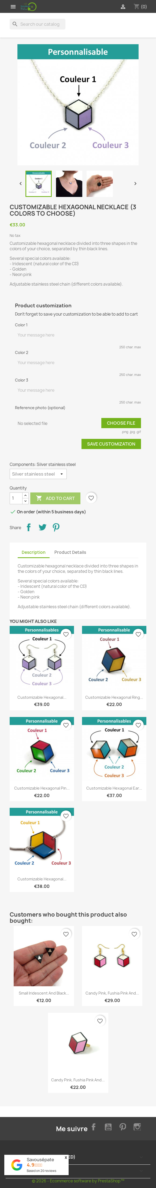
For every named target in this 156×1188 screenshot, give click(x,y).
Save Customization (111, 444)
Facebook (92, 1126)
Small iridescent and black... (44, 993)
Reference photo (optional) (40, 407)
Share (28, 527)
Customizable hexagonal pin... (42, 788)
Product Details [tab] (70, 552)
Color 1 (21, 324)
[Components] (38, 474)
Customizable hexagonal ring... (114, 697)
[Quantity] (16, 498)
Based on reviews (41, 1171)
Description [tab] (34, 552)
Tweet (42, 527)
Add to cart (55, 498)
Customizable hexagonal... (41, 697)
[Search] (37, 24)
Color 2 (21, 352)
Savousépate (40, 1160)
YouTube (107, 1126)
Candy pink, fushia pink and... (112, 993)
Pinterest (56, 527)
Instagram (136, 1126)
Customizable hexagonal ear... (114, 788)
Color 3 (21, 380)
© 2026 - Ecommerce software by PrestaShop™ (78, 1181)
